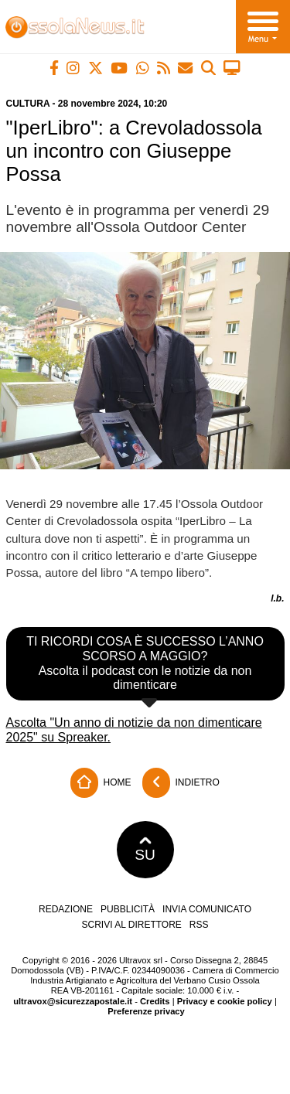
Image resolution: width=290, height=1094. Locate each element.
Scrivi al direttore (131, 924)
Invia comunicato (206, 909)
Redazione (66, 909)
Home (100, 783)
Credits (155, 1001)
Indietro (181, 783)
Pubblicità (128, 909)
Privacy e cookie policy (224, 1001)
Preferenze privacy (146, 1011)
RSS (199, 924)
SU (145, 850)
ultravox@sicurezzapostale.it (72, 1001)
